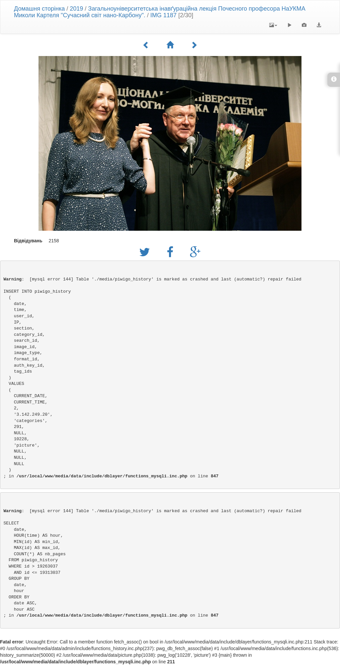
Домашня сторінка (39, 8)
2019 (76, 8)
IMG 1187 (163, 15)
